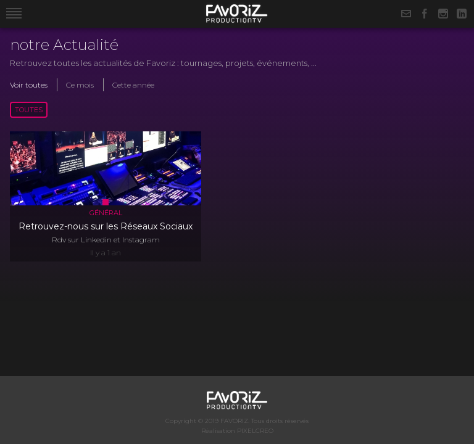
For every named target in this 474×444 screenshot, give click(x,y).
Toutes (29, 109)
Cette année (133, 84)
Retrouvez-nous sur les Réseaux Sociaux (106, 226)
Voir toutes (29, 84)
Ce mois (80, 84)
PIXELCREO (255, 431)
